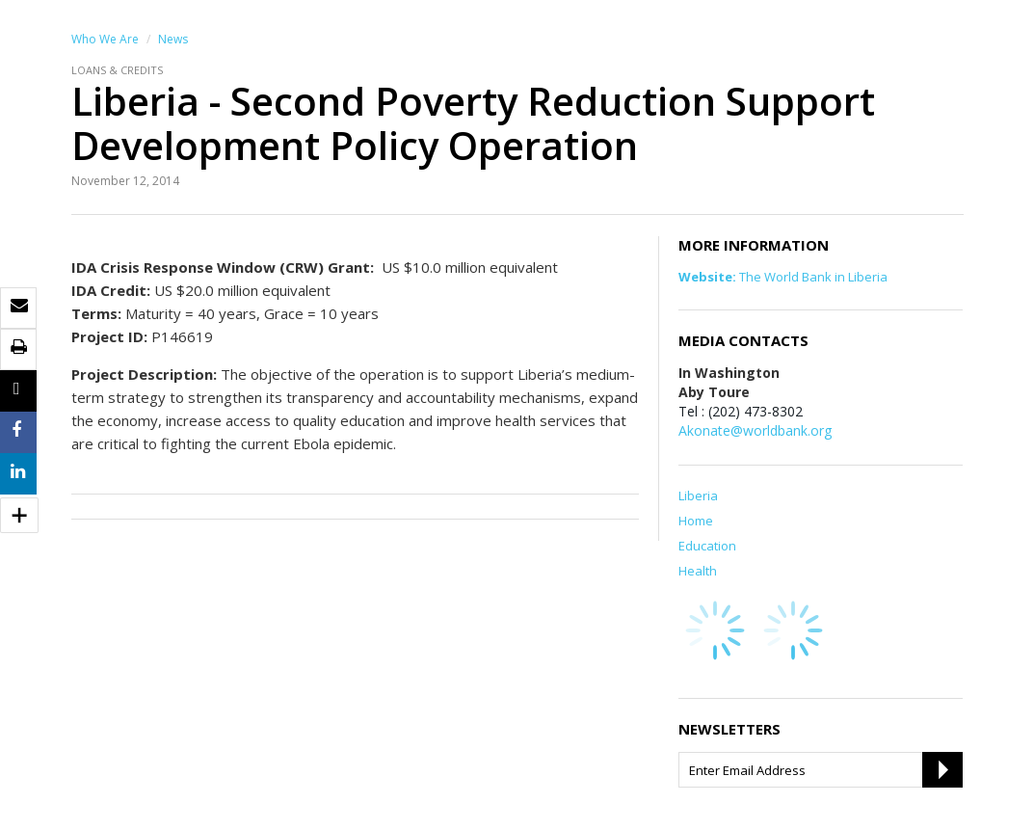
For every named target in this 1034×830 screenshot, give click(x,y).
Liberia (698, 495)
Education (707, 545)
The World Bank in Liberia (783, 276)
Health (697, 570)
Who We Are (105, 39)
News (173, 39)
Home (695, 520)
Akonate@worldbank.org (755, 430)
